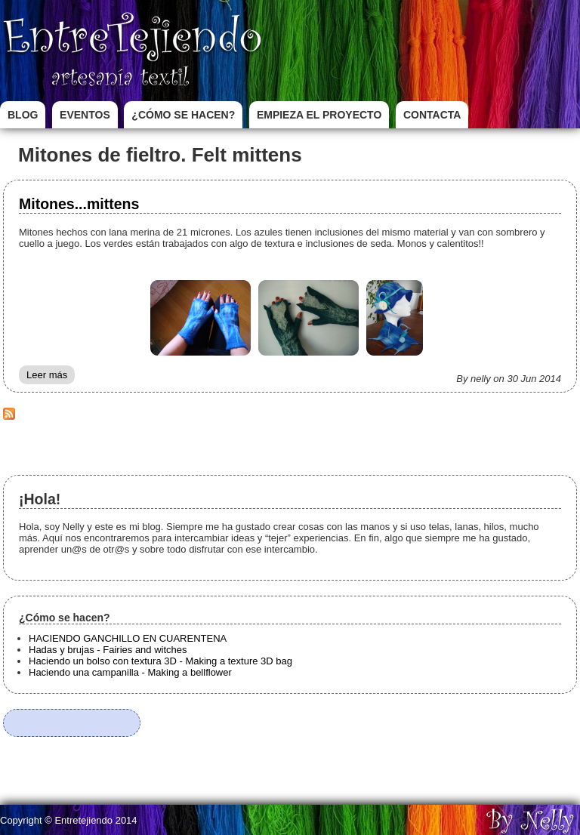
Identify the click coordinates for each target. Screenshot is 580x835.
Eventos (85, 115)
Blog (23, 115)
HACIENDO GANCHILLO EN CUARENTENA (128, 638)
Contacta (432, 115)
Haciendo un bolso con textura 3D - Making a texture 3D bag (160, 661)
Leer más (50, 376)
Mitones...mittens (79, 204)
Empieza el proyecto (319, 115)
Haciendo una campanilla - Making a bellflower (130, 672)
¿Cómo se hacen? (183, 115)
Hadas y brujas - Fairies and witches (108, 649)
